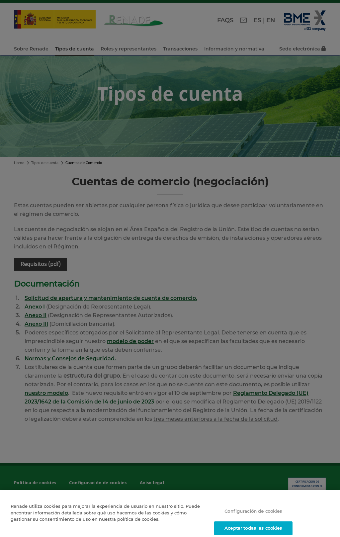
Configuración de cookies (253, 514)
